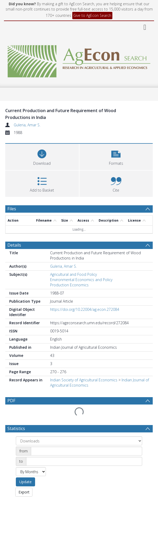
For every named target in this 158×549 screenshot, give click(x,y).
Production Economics (69, 284)
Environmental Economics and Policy (81, 279)
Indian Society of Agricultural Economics (83, 379)
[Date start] (86, 451)
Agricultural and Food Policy (73, 274)
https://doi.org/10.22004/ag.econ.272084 (84, 309)
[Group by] (79, 440)
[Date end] (84, 461)
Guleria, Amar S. (27, 124)
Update (25, 481)
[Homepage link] (79, 60)
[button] (116, 156)
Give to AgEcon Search (92, 15)
